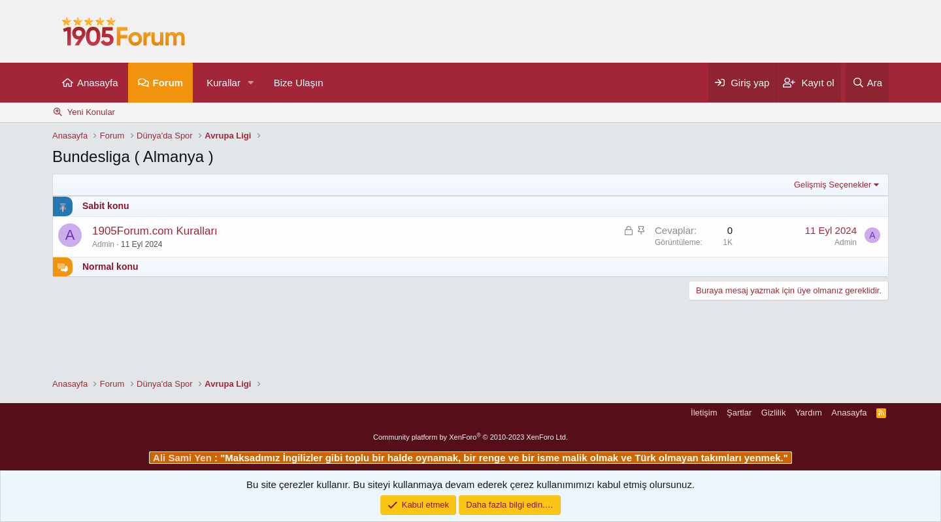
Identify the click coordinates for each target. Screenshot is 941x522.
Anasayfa (97, 82)
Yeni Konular (91, 112)
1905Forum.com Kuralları (155, 231)
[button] (251, 83)
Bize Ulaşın (298, 82)
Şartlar (739, 412)
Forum (168, 82)
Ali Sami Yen (183, 457)
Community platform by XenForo (470, 437)
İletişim (704, 412)
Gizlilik (773, 412)
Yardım (808, 412)
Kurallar (223, 82)
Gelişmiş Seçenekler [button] (833, 184)
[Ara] (867, 83)
